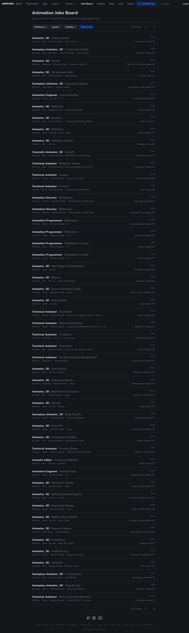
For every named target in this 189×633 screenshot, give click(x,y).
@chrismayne (94, 18)
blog (118, 625)
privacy (125, 625)
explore (39, 625)
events (99, 625)
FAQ (120, 3)
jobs (106, 625)
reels (47, 625)
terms (132, 625)
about (112, 625)
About (130, 3)
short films (60, 625)
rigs (52, 625)
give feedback (147, 625)
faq (138, 625)
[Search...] (169, 3)
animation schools (87, 625)
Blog (111, 3)
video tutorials (72, 625)
